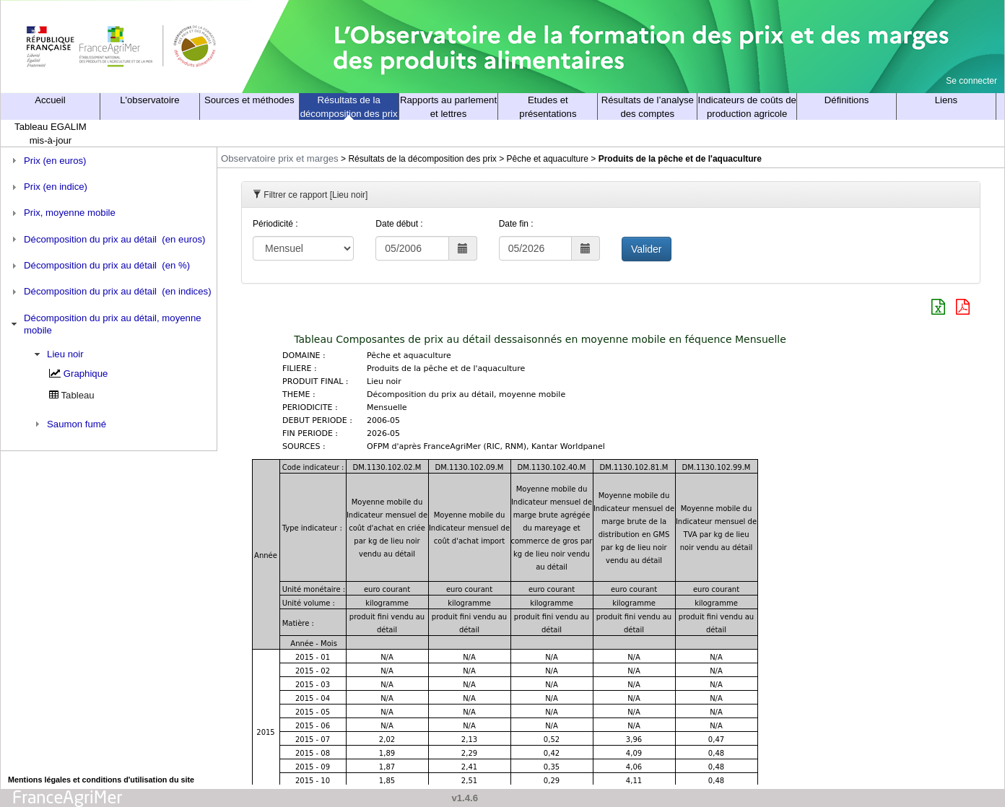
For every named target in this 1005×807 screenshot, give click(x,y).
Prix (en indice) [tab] (47, 187)
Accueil (50, 100)
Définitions (847, 100)
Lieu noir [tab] (57, 354)
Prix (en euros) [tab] (47, 160)
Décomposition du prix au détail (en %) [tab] (99, 265)
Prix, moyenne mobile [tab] (62, 213)
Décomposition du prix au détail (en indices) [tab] (110, 291)
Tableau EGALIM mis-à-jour (50, 133)
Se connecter (971, 81)
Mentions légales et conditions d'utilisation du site (101, 779)
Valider (646, 249)
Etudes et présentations (547, 107)
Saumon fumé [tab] (69, 423)
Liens (946, 100)
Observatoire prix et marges (280, 158)
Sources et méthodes (249, 100)
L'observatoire (149, 100)
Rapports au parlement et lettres (448, 107)
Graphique (86, 373)
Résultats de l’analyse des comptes (647, 107)
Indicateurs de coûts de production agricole (747, 107)
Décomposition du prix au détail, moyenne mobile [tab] (104, 324)
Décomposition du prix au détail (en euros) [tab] (107, 239)
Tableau (78, 395)
